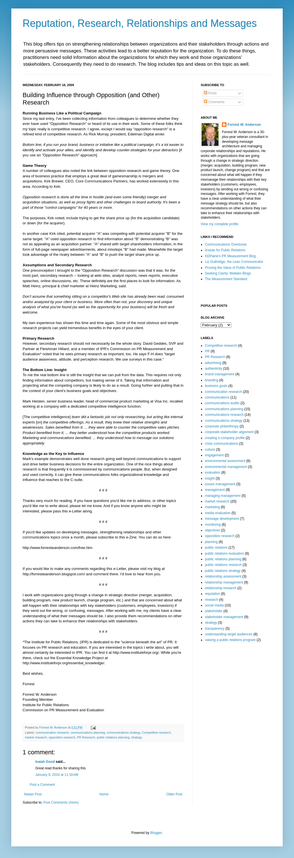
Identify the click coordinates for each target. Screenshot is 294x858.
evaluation (212, 472)
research (211, 600)
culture (210, 450)
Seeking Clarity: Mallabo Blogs (228, 273)
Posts (210, 93)
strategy (136, 737)
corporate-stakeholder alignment (229, 432)
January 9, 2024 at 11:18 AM (56, 775)
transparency (214, 629)
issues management (220, 484)
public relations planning (113, 737)
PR (207, 351)
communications (217, 397)
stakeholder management (224, 617)
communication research (52, 732)
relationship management (224, 582)
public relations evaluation (224, 553)
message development (222, 519)
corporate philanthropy (222, 426)
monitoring (213, 525)
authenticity (213, 369)
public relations (216, 548)
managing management (223, 496)
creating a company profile (225, 438)
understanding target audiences (228, 634)
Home (104, 794)
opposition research (62, 737)
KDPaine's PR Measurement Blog (230, 256)
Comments (214, 102)
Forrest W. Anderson (244, 125)
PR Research (86, 737)
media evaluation (218, 513)
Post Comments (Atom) (61, 802)
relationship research (220, 588)
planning (211, 542)
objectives (212, 530)
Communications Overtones (226, 244)
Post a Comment (42, 785)
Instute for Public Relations (225, 250)
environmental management (226, 467)
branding (211, 380)
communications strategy (123, 732)
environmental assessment (225, 461)
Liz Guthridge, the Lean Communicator (234, 262)
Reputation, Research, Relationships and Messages (140, 23)
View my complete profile (219, 224)
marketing (212, 507)
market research (36, 737)
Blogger (156, 833)
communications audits (222, 403)
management (215, 490)
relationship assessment (223, 576)
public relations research (223, 565)
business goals (216, 386)
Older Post (174, 794)
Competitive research (156, 732)
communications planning (87, 732)
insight (210, 478)
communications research (224, 415)
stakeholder (213, 611)
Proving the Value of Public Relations (233, 268)
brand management (219, 374)
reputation (212, 594)
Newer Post (33, 794)
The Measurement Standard (226, 279)
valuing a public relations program (230, 640)
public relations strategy (223, 571)
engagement (214, 455)
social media (214, 605)
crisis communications (221, 444)
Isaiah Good (45, 762)
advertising (213, 363)
